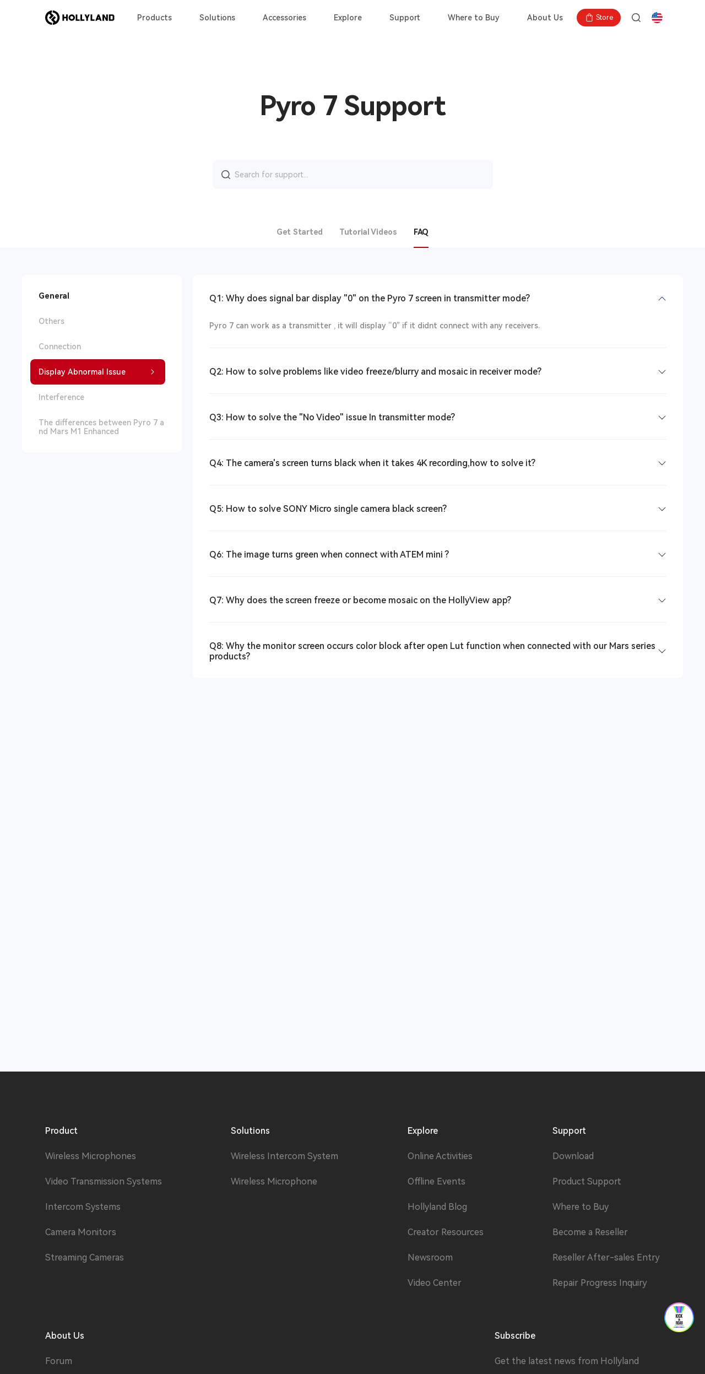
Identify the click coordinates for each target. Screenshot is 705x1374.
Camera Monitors (80, 1232)
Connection (60, 346)
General (54, 295)
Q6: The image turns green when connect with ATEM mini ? (329, 554)
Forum (58, 1361)
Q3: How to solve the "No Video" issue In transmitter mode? (332, 417)
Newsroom (430, 1257)
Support (404, 17)
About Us (545, 17)
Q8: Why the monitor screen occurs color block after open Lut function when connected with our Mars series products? (432, 651)
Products (154, 17)
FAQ (421, 232)
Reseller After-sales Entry (606, 1257)
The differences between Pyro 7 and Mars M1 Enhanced (101, 427)
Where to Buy (474, 17)
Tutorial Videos (368, 232)
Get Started (299, 232)
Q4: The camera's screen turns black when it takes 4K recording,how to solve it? (372, 463)
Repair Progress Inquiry (599, 1283)
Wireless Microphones (90, 1156)
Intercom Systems (83, 1207)
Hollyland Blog (437, 1207)
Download (573, 1156)
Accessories (284, 17)
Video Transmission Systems (103, 1181)
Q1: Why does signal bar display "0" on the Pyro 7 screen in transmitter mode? (369, 298)
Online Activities (440, 1156)
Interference (61, 397)
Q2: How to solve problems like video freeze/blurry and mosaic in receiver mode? (375, 371)
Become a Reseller (590, 1232)
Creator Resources (446, 1232)
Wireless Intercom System (284, 1156)
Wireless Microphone (274, 1181)
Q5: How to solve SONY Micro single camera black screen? (328, 509)
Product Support (586, 1181)
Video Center (435, 1283)
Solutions (217, 17)
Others (51, 321)
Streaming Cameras (84, 1257)
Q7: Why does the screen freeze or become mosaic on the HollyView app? (360, 600)
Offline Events (436, 1181)
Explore (348, 17)
